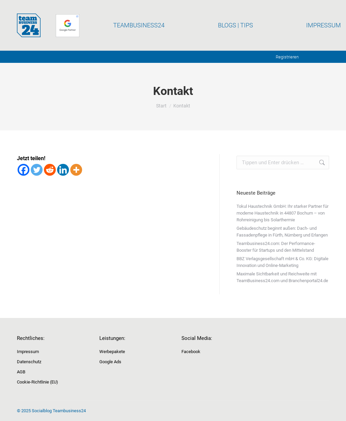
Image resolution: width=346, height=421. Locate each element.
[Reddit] (50, 170)
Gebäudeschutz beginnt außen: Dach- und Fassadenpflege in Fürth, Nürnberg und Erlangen (282, 232)
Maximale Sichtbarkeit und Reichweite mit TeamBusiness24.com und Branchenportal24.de (282, 277)
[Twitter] (37, 170)
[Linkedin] (63, 170)
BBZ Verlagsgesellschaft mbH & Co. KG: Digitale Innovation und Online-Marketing (282, 262)
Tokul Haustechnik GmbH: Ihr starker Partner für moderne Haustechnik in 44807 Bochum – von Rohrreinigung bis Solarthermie (282, 213)
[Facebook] (23, 170)
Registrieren (287, 56)
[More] (76, 170)
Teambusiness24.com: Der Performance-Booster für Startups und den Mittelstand (276, 247)
